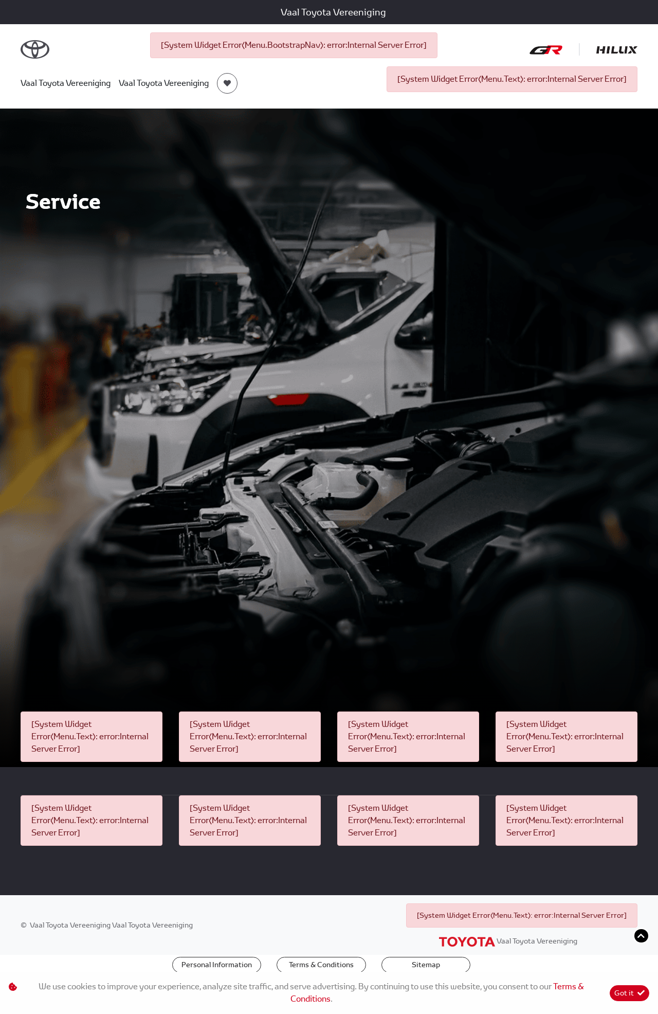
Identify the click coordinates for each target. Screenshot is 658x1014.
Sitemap (426, 964)
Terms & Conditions (321, 964)
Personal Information (216, 964)
